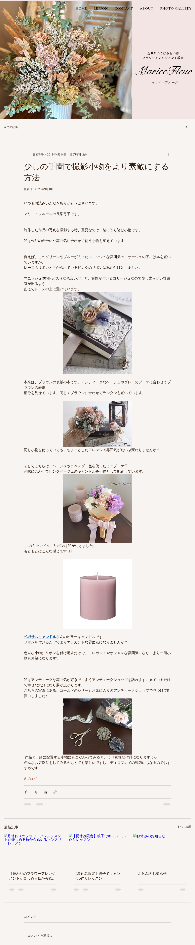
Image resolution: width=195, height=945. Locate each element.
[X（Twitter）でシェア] (35, 792)
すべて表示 (184, 826)
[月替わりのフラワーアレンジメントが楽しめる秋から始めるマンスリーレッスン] (33, 850)
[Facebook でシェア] (26, 792)
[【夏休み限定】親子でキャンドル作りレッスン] (97, 850)
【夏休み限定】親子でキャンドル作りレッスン (97, 876)
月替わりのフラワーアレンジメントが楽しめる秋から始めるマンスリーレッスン (32, 876)
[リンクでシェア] (55, 792)
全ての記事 (11, 127)
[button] (186, 127)
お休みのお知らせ (152, 874)
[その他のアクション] (168, 154)
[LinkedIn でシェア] (45, 792)
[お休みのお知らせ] (162, 850)
